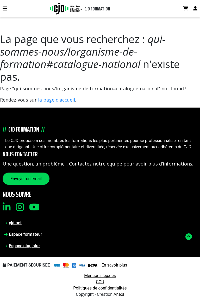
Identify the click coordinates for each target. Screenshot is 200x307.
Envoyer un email (26, 178)
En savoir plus (114, 265)
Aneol (119, 294)
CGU (100, 281)
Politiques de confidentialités (100, 288)
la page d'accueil (56, 100)
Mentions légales (100, 275)
